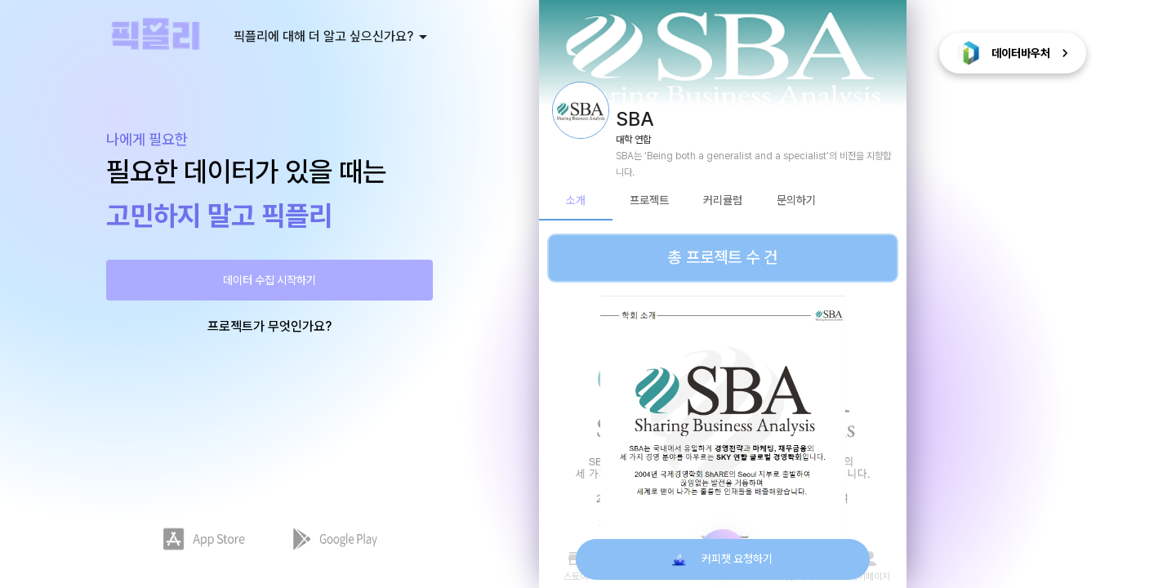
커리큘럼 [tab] (723, 200)
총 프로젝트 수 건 (723, 258)
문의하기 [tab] (796, 200)
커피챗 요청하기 (723, 559)
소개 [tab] (575, 200)
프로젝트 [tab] (649, 200)
